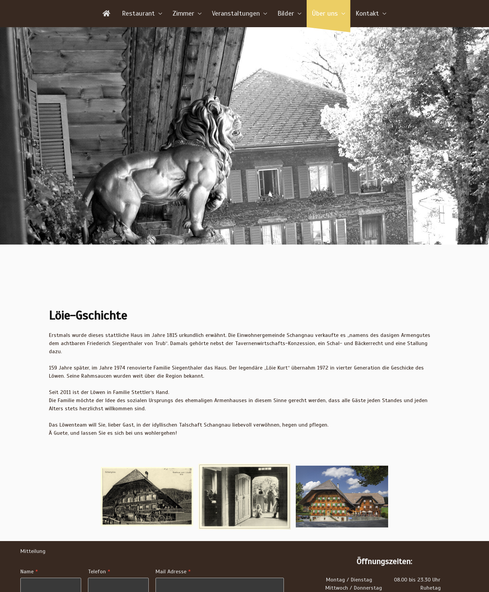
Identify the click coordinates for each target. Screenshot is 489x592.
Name (29, 571)
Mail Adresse (173, 571)
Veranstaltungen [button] (239, 13)
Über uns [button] (328, 13)
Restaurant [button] (142, 13)
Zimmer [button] (187, 13)
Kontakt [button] (371, 13)
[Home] (106, 13)
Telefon (99, 571)
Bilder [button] (289, 13)
